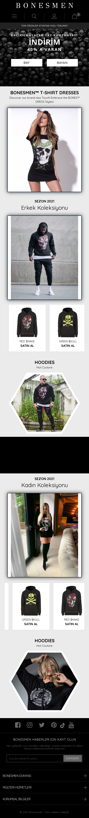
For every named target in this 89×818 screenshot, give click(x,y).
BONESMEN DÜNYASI (45, 776)
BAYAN (62, 63)
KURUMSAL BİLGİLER (45, 799)
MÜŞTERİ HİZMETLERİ (45, 787)
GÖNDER (72, 758)
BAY (27, 63)
